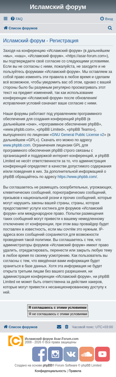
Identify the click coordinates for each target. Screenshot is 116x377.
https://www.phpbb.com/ (77, 177)
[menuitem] (16, 19)
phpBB (47, 365)
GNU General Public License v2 (78, 135)
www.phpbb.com (16, 145)
